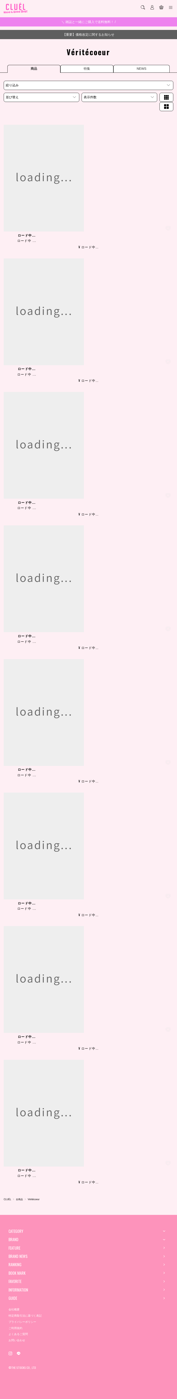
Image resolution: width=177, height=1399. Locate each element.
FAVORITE (15, 1281)
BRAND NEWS (18, 1256)
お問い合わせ (17, 1340)
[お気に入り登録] (168, 228)
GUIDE (13, 1298)
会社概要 (14, 1309)
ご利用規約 (15, 1328)
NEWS (141, 68)
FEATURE (14, 1248)
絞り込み (12, 85)
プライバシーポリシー (22, 1322)
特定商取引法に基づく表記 (25, 1315)
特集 (87, 68)
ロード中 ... (26, 241)
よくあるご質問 (18, 1334)
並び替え (12, 97)
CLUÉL (7, 1199)
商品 (34, 68)
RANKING (15, 1264)
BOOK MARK (17, 1273)
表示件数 (90, 97)
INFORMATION (18, 1289)
